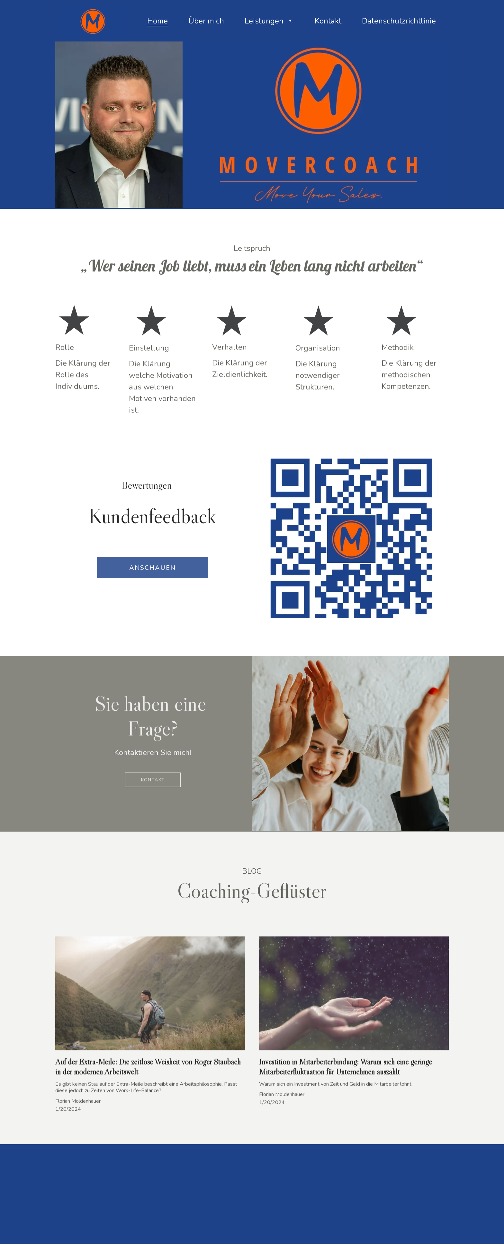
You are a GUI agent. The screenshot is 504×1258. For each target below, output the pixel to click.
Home (157, 21)
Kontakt (328, 21)
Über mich (206, 21)
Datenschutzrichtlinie (399, 21)
